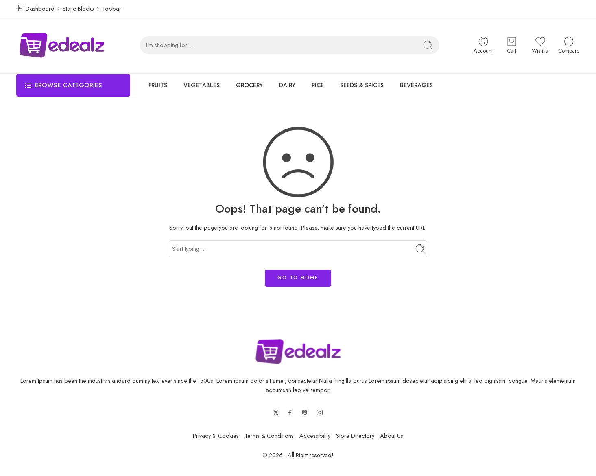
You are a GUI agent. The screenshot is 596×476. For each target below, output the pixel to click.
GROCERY (249, 85)
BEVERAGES (416, 85)
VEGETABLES (201, 85)
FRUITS (157, 85)
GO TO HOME (298, 277)
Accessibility (314, 435)
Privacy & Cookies (216, 435)
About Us (391, 435)
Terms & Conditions (269, 435)
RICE (318, 85)
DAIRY (287, 85)
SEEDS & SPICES (362, 85)
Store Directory (355, 435)
